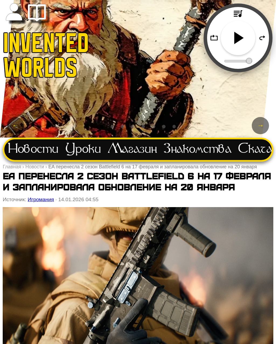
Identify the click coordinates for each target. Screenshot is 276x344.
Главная (12, 166)
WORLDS (41, 70)
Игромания (41, 199)
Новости (33, 149)
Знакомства (197, 149)
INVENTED (46, 45)
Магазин (132, 149)
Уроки (83, 149)
